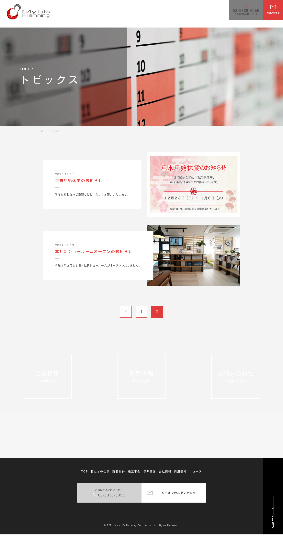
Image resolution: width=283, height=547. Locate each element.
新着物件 (118, 484)
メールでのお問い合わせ (178, 505)
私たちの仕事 (100, 484)
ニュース (195, 484)
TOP (84, 484)
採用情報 (180, 484)
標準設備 (149, 484)
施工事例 (134, 484)
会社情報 (165, 484)
